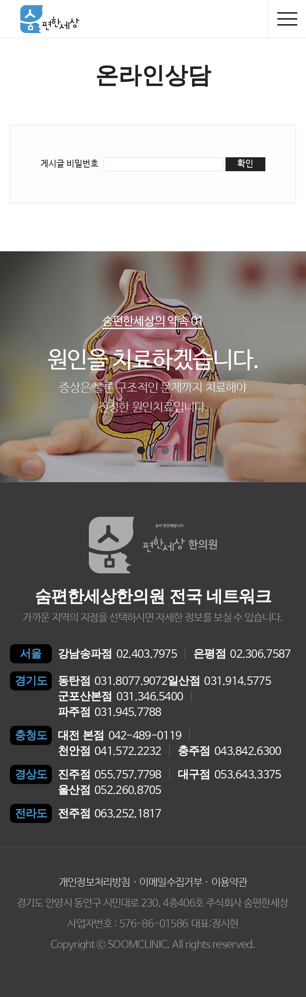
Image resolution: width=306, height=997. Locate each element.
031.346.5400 (120, 696)
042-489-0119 (119, 735)
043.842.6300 (229, 751)
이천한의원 (108, 966)
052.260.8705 (109, 790)
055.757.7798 (109, 774)
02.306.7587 (242, 654)
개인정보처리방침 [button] (94, 883)
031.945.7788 (109, 712)
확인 (245, 164)
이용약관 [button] (229, 883)
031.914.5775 (219, 681)
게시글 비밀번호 (69, 164)
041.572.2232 (109, 751)
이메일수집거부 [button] (170, 883)
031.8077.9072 (112, 681)
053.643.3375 (229, 774)
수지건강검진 (193, 966)
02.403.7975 (117, 654)
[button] (141, 450)
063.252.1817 (109, 813)
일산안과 (148, 966)
